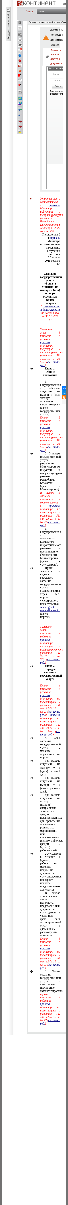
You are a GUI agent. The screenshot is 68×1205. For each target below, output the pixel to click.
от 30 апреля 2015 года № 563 (52, 260)
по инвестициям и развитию (50, 246)
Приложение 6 (51, 234)
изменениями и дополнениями (50, 308)
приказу (55, 237)
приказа (45, 342)
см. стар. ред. (50, 733)
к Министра (54, 239)
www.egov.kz (48, 607)
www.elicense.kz (50, 610)
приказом (54, 205)
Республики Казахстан (53, 252)
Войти (58, 86)
